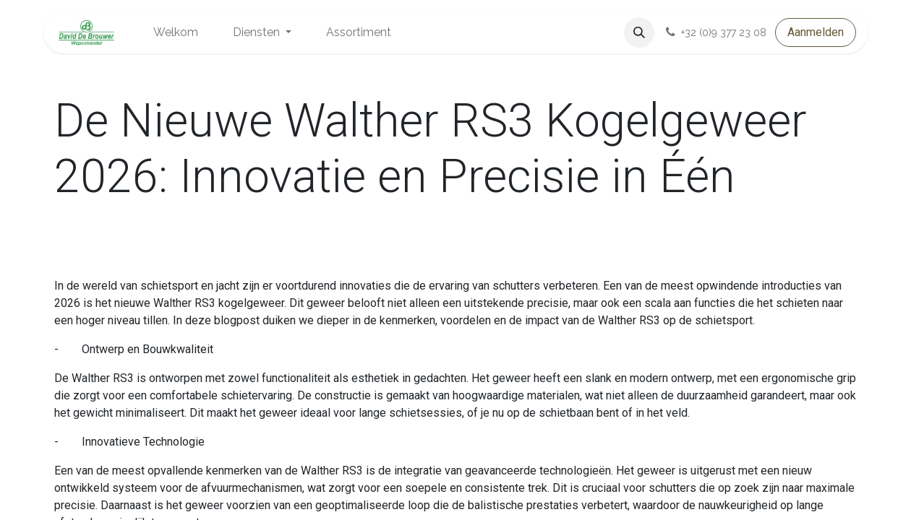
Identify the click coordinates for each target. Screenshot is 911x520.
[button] (639, 32)
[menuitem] (175, 32)
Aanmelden (815, 32)
